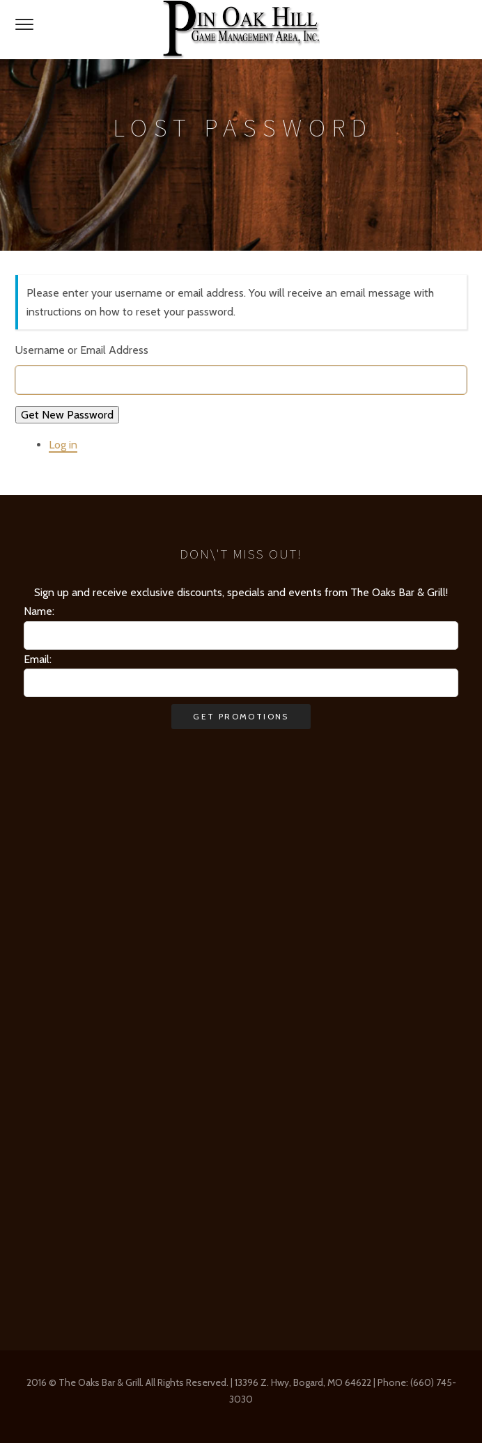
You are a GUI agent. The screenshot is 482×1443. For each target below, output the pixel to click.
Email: (38, 659)
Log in (63, 444)
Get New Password (67, 414)
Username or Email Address (81, 350)
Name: (39, 611)
